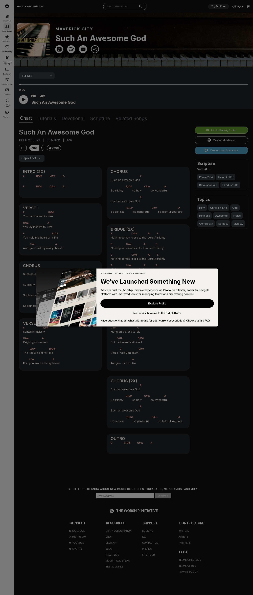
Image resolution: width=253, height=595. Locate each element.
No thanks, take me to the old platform (157, 313)
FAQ (207, 320)
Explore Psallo (157, 303)
